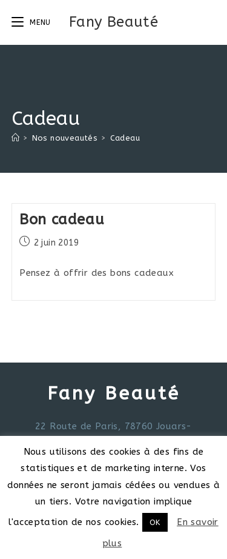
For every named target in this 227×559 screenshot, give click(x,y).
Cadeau (125, 137)
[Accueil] (15, 137)
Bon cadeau (61, 219)
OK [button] (155, 522)
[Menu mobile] (31, 22)
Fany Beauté (113, 21)
